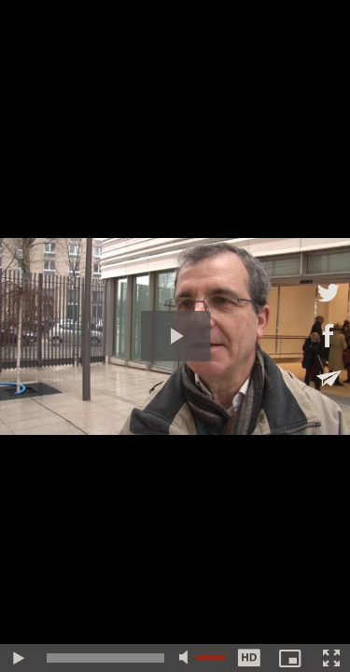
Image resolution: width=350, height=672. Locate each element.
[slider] (105, 658)
